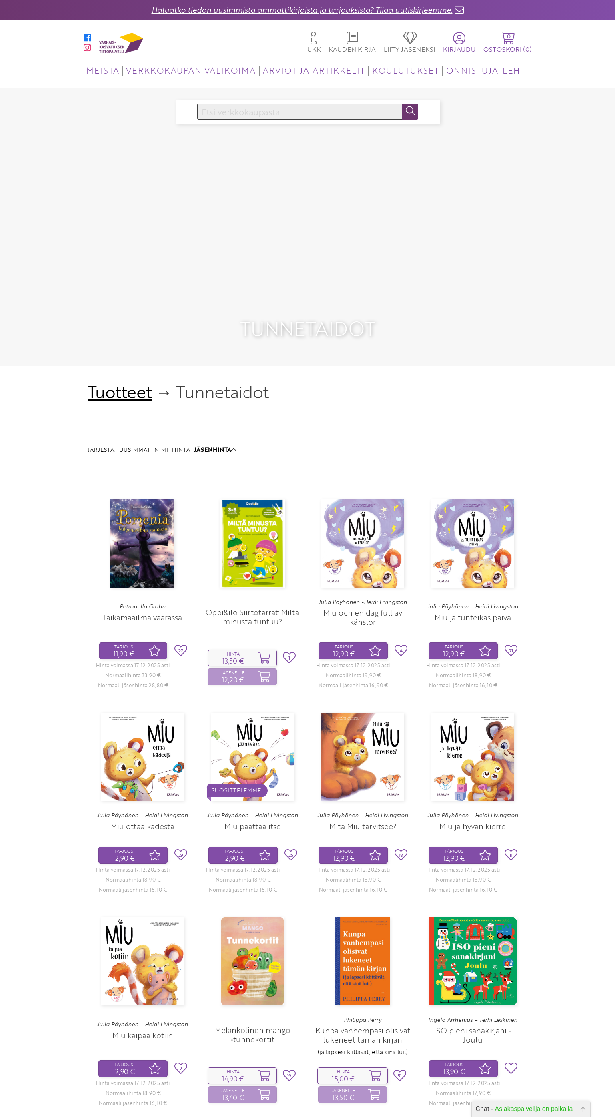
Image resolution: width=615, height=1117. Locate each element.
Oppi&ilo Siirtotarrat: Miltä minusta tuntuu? (252, 565)
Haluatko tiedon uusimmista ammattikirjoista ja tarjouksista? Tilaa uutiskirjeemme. (302, 10)
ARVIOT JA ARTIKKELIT (314, 70)
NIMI (161, 398)
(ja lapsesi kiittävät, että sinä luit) (363, 1000)
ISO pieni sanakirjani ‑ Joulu (472, 984)
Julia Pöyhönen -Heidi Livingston (363, 550)
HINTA (181, 398)
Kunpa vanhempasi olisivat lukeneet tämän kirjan (362, 984)
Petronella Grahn (143, 555)
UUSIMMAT (134, 398)
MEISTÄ (102, 70)
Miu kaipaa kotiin (142, 983)
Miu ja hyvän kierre (472, 774)
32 (377, 1099)
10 (349, 1099)
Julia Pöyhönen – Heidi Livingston (472, 555)
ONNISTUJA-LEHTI (487, 70)
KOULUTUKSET (405, 70)
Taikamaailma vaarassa (142, 565)
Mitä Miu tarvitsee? (362, 774)
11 (361, 1099)
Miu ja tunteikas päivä (473, 565)
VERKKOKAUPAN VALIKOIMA (191, 70)
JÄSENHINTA (215, 398)
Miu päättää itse (252, 774)
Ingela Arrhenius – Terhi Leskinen (472, 968)
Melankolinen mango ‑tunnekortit (252, 983)
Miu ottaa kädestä (142, 774)
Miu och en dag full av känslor (362, 566)
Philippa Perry (362, 968)
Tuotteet (120, 340)
